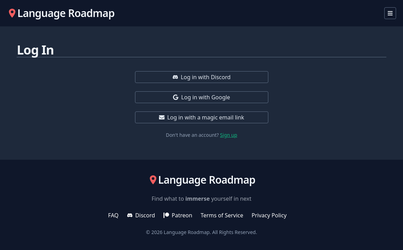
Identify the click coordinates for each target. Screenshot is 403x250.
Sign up (228, 135)
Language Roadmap (187, 232)
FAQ (113, 215)
